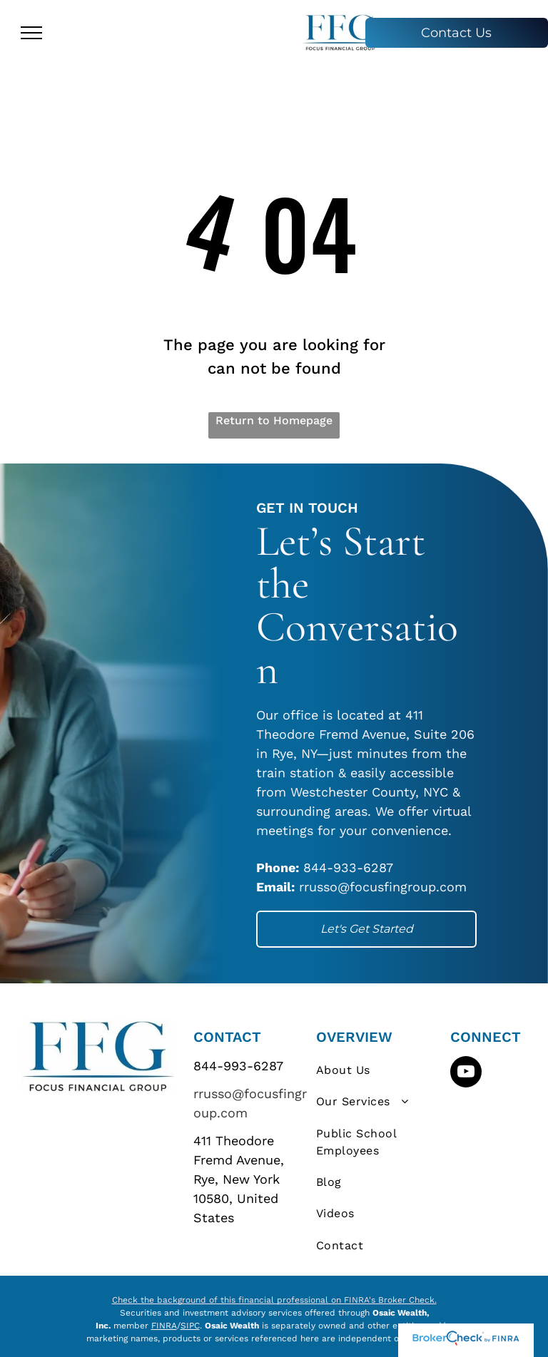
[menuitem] (379, 1070)
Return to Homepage (274, 420)
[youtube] (466, 1073)
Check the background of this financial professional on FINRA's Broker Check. (274, 1300)
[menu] (31, 32)
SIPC (190, 1326)
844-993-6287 (238, 1065)
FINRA (164, 1326)
